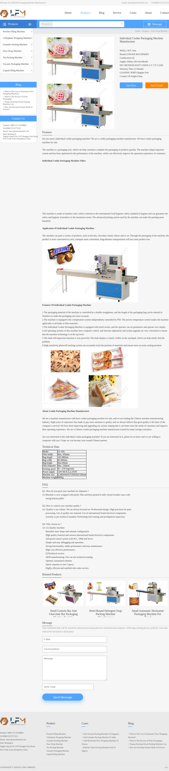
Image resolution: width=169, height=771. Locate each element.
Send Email (157, 85)
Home (68, 12)
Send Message (62, 697)
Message (154, 24)
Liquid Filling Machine (13, 70)
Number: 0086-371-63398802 (15, 125)
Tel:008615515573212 (160, 3)
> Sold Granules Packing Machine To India (99, 737)
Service (117, 12)
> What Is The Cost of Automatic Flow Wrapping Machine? (18, 92)
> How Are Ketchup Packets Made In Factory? (18, 108)
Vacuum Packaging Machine (16, 64)
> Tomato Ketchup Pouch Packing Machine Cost (16, 103)
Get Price (131, 85)
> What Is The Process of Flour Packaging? (15, 98)
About (148, 12)
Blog (101, 12)
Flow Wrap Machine (159, 31)
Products (85, 12)
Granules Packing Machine (15, 44)
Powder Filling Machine (14, 31)
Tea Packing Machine (12, 57)
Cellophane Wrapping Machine (17, 38)
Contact (164, 12)
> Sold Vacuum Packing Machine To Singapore (100, 734)
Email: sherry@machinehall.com (135, 3)
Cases (133, 12)
